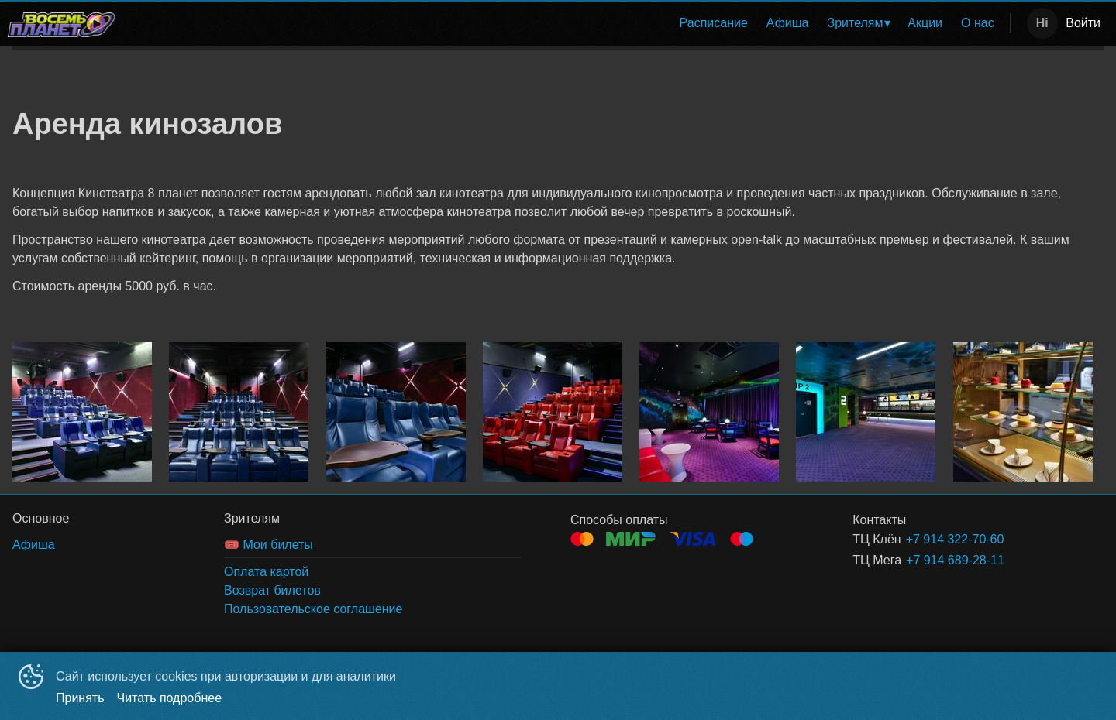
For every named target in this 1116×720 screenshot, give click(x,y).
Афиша (787, 22)
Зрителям (856, 22)
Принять (80, 698)
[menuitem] (713, 23)
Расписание (714, 22)
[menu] (565, 23)
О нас (977, 22)
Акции (925, 22)
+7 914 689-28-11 (955, 560)
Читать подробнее (169, 698)
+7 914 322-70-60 (955, 539)
